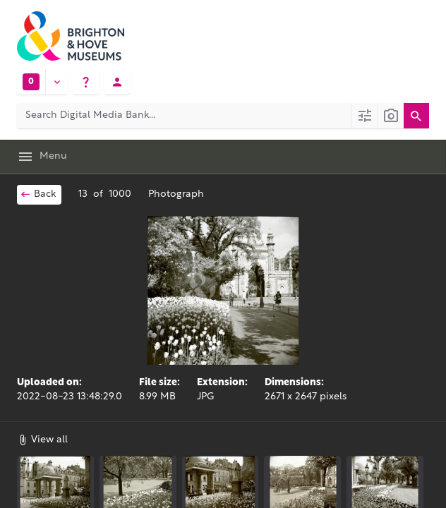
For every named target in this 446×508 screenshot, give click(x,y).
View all (42, 439)
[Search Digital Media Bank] (184, 115)
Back (38, 194)
